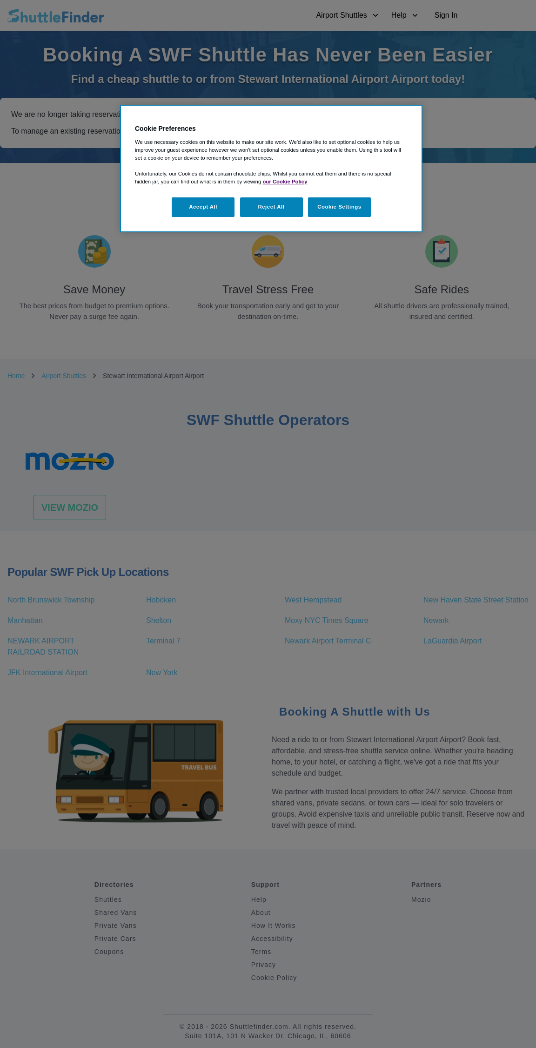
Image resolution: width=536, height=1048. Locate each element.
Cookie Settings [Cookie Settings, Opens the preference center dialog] (339, 207)
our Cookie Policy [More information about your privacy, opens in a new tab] (284, 181)
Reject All (271, 207)
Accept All (203, 207)
